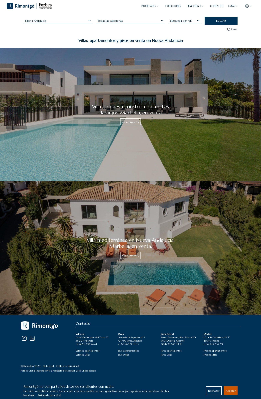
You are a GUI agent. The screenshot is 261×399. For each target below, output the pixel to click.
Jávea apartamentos (128, 350)
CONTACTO (217, 5)
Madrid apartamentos (215, 350)
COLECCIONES (173, 5)
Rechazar (213, 390)
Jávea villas (123, 354)
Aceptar (231, 390)
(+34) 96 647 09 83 (171, 344)
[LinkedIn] (32, 338)
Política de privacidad (67, 366)
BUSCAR (221, 20)
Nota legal (48, 366)
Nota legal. (29, 395)
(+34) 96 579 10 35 (128, 344)
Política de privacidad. (49, 395)
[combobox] (25, 21)
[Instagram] (24, 338)
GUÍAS (233, 5)
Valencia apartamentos (88, 350)
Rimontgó (195, 5)
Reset (232, 29)
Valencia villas (83, 354)
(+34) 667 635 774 (213, 344)
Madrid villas (210, 354)
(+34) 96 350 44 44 (86, 344)
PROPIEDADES (150, 5)
